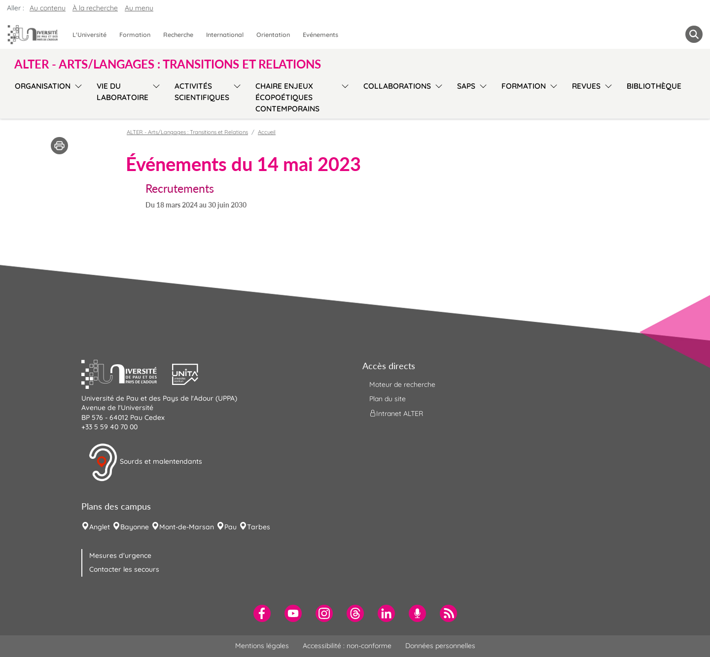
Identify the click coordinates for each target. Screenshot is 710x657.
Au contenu (48, 7)
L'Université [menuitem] (89, 34)
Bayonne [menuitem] (134, 526)
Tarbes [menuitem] (258, 526)
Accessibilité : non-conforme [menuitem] (347, 645)
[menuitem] (262, 613)
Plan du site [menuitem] (387, 398)
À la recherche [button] (95, 7)
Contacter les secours (124, 569)
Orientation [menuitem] (273, 34)
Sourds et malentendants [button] (145, 462)
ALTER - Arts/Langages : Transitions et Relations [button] (167, 64)
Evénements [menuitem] (320, 34)
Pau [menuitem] (230, 526)
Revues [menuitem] (586, 86)
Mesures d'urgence (120, 555)
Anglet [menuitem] (99, 526)
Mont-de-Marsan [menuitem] (186, 526)
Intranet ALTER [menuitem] (396, 413)
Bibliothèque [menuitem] (654, 86)
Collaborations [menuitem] (397, 86)
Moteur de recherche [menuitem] (402, 384)
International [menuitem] (225, 34)
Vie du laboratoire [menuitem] (122, 91)
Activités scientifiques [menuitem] (202, 91)
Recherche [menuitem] (178, 34)
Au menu (139, 7)
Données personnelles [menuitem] (440, 645)
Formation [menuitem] (134, 34)
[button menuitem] (694, 34)
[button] (126, 373)
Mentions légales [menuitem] (262, 645)
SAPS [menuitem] (466, 86)
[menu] (76, 96)
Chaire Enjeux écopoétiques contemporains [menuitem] (287, 97)
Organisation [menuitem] (43, 86)
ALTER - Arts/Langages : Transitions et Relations (187, 132)
